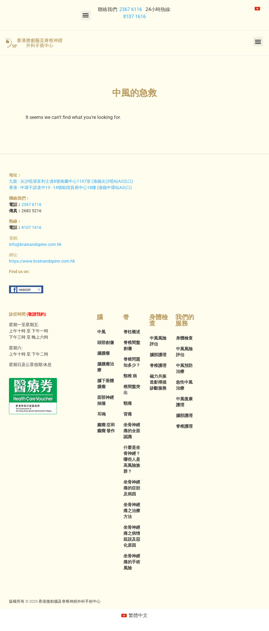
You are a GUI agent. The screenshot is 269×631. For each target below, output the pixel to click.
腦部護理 (158, 354)
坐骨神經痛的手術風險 (131, 562)
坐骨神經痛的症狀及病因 (131, 488)
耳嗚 (101, 414)
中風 (101, 331)
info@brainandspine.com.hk (35, 244)
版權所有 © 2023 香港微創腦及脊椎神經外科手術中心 (55, 601)
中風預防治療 (184, 368)
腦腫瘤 (103, 353)
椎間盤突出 (131, 389)
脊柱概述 (131, 331)
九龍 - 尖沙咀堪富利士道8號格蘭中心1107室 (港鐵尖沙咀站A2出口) (71, 181)
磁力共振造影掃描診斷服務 (158, 382)
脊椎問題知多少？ (131, 362)
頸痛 (127, 403)
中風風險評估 (158, 341)
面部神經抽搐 (105, 400)
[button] (86, 15)
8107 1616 (134, 16)
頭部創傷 (105, 342)
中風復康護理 (184, 401)
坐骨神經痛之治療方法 (131, 510)
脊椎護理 (158, 365)
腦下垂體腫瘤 (105, 383)
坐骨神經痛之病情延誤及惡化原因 (131, 536)
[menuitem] (257, 8)
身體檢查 (184, 338)
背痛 (127, 414)
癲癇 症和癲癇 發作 (106, 427)
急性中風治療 (184, 385)
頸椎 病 (130, 375)
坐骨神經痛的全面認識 (131, 430)
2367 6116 (130, 9)
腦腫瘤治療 (105, 367)
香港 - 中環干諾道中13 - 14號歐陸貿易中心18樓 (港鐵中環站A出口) (70, 187)
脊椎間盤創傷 (131, 345)
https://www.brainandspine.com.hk (42, 261)
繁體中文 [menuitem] (138, 615)
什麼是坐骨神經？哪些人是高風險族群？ (131, 459)
